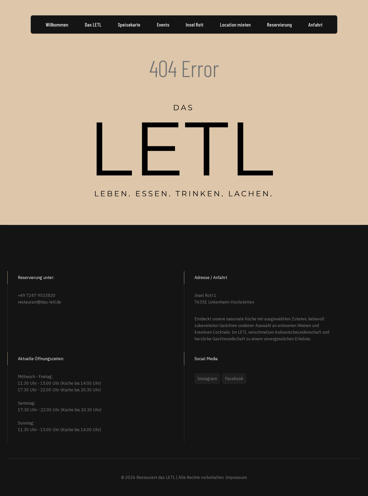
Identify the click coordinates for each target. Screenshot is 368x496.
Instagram (207, 378)
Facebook (234, 378)
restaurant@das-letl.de (39, 302)
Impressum (236, 477)
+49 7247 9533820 (36, 295)
